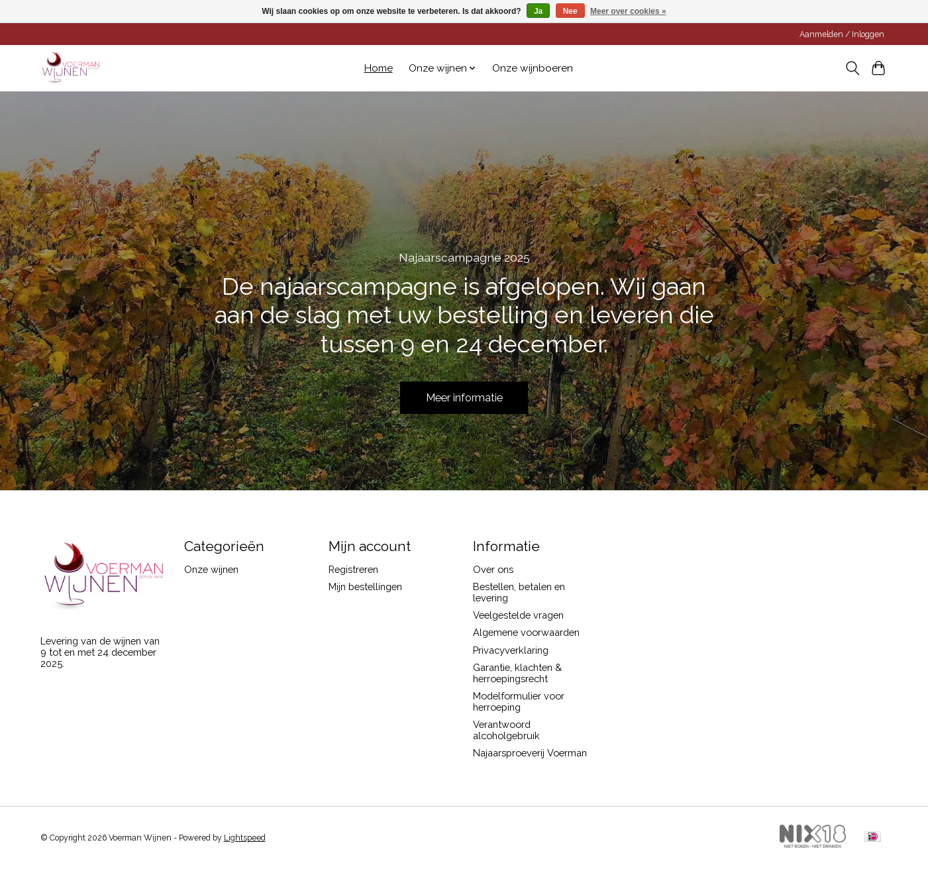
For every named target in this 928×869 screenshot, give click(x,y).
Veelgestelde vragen (518, 615)
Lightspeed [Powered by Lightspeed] (245, 838)
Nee (570, 11)
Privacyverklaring (510, 650)
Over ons (493, 569)
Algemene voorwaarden (526, 632)
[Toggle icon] (852, 68)
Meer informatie (464, 396)
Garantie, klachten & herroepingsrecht (517, 673)
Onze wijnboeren (532, 68)
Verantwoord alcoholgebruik (506, 730)
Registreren (353, 569)
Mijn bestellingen (365, 586)
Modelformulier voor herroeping (518, 701)
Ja (538, 11)
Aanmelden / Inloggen (841, 34)
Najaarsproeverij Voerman (530, 752)
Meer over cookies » (628, 11)
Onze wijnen (211, 569)
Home (378, 68)
